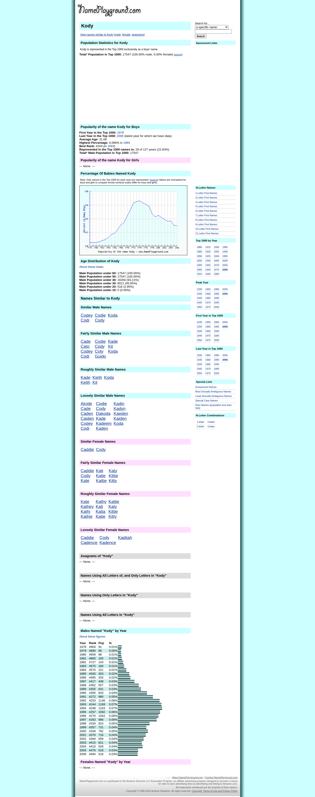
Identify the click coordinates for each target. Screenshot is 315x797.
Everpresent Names (206, 387)
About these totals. (91, 267)
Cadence (89, 542)
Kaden (102, 428)
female (126, 34)
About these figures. (92, 636)
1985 (225, 247)
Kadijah (125, 537)
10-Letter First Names (207, 229)
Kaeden (121, 413)
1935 (208, 265)
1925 (208, 256)
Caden (87, 413)
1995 (225, 256)
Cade (86, 341)
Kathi (85, 511)
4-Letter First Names (206, 202)
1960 (216, 256)
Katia (100, 511)
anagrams (138, 34)
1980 (216, 274)
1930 (208, 260)
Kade (113, 341)
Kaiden (120, 418)
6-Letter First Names (206, 210)
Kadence (107, 542)
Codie (100, 315)
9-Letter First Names (206, 224)
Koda (113, 315)
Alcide (86, 403)
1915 (208, 247)
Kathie (87, 516)
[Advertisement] (202, 10)
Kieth (97, 377)
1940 (208, 269)
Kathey (87, 506)
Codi (85, 320)
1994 (126, 142)
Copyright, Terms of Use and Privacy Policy (215, 791)
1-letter (200, 422)
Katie (101, 475)
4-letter (211, 426)
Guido (100, 356)
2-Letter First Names (206, 193)
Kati (99, 470)
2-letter (200, 426)
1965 (216, 260)
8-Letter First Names (206, 220)
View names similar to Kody (96, 34)
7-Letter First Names (206, 215)
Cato (85, 346)
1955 (216, 251)
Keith (85, 382)
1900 (199, 265)
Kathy (101, 501)
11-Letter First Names (207, 233)
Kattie (101, 480)
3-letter (211, 422)
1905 (199, 269)
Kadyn (119, 408)
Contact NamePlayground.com (221, 777)
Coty (99, 351)
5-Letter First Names (206, 206)
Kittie (113, 475)
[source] (178, 54)
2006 (120, 136)
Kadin (119, 403)
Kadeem (104, 423)
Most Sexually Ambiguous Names (213, 391)
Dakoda (103, 413)
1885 (199, 251)
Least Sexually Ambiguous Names (213, 396)
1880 (199, 247)
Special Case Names (206, 400)
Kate (85, 480)
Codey (87, 315)
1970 (216, 265)
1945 (208, 274)
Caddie (87, 449)
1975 (216, 269)
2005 (225, 265)
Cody (100, 320)
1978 (120, 132)
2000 (225, 260)
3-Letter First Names (206, 197)
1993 (110, 146)
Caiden (87, 418)
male (118, 34)
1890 (199, 256)
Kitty (113, 480)
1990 (225, 251)
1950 (216, 247)
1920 (208, 251)
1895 (199, 260)
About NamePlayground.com (187, 777)
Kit (110, 346)
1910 (199, 274)
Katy (113, 470)
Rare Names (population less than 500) (213, 407)
